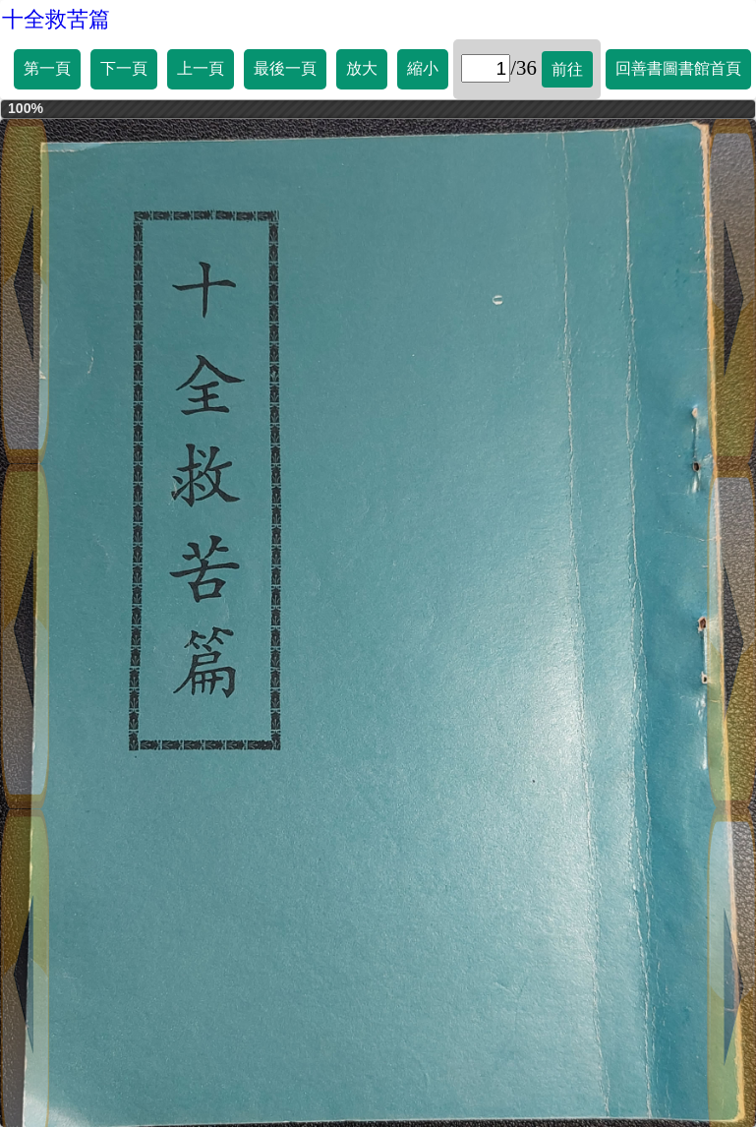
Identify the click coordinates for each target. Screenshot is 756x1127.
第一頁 (47, 68)
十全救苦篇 (56, 19)
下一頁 (123, 68)
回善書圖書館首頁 (678, 68)
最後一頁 (285, 68)
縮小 (422, 68)
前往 (567, 69)
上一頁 (200, 68)
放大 (362, 68)
